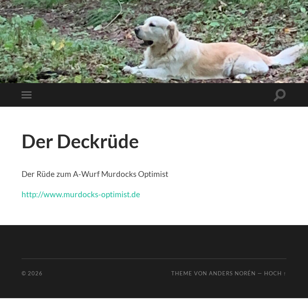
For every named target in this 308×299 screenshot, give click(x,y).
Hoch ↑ (275, 273)
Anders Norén (232, 273)
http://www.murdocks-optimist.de (81, 194)
